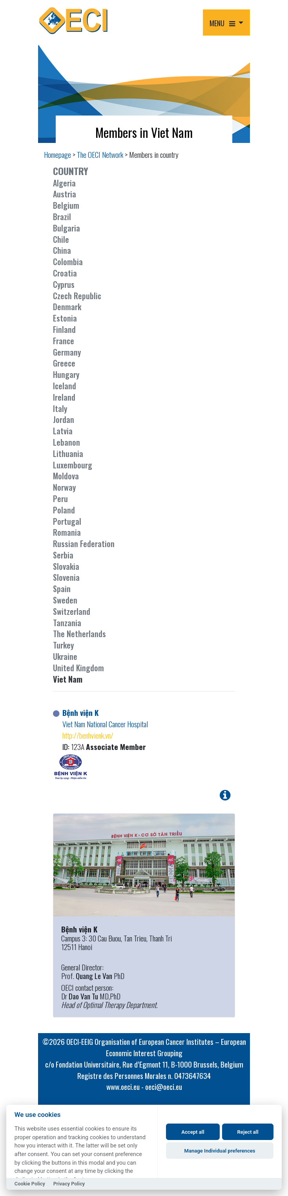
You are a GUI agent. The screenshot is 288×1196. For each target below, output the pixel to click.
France (63, 341)
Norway (64, 487)
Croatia (65, 273)
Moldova (66, 476)
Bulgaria (66, 228)
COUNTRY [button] (70, 171)
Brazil (62, 216)
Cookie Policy (30, 1184)
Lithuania (68, 453)
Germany (67, 352)
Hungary (66, 374)
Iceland (64, 386)
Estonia (65, 318)
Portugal (67, 521)
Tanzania (67, 623)
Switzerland (71, 611)
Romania (67, 532)
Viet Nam (67, 679)
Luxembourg (72, 465)
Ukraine (65, 656)
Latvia (63, 431)
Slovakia (66, 566)
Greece (64, 363)
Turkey (63, 645)
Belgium (66, 205)
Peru (60, 498)
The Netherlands (79, 634)
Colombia (68, 261)
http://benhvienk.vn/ (87, 735)
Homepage (57, 154)
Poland (64, 510)
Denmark (67, 307)
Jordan (63, 419)
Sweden (65, 600)
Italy (60, 408)
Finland (64, 329)
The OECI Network (100, 154)
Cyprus (64, 284)
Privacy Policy (69, 1184)
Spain (62, 588)
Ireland (64, 397)
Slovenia (66, 577)
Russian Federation (84, 543)
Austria (64, 194)
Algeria (64, 183)
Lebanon (66, 442)
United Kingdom (78, 668)
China (62, 250)
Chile (61, 239)
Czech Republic (77, 296)
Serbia (63, 555)
